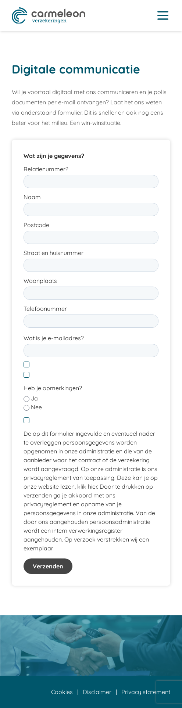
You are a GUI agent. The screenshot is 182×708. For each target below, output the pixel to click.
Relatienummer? (46, 169)
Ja (34, 398)
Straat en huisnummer (53, 252)
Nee (36, 407)
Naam (32, 197)
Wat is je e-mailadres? (54, 338)
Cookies (62, 692)
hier (92, 486)
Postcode (36, 225)
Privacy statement (145, 692)
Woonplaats (40, 280)
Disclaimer (97, 692)
